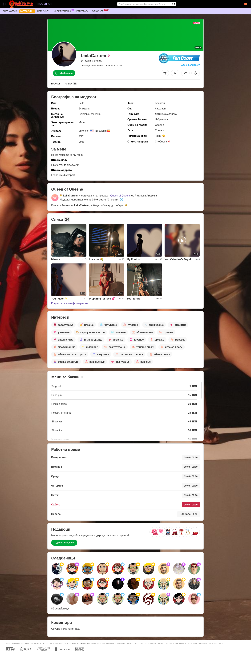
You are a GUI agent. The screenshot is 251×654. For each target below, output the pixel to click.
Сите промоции (63, 10)
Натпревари (82, 11)
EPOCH (72, 643)
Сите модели (10, 11)
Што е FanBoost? (190, 65)
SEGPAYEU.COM (83, 643)
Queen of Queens (120, 195)
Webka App (98, 10)
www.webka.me (41, 643)
